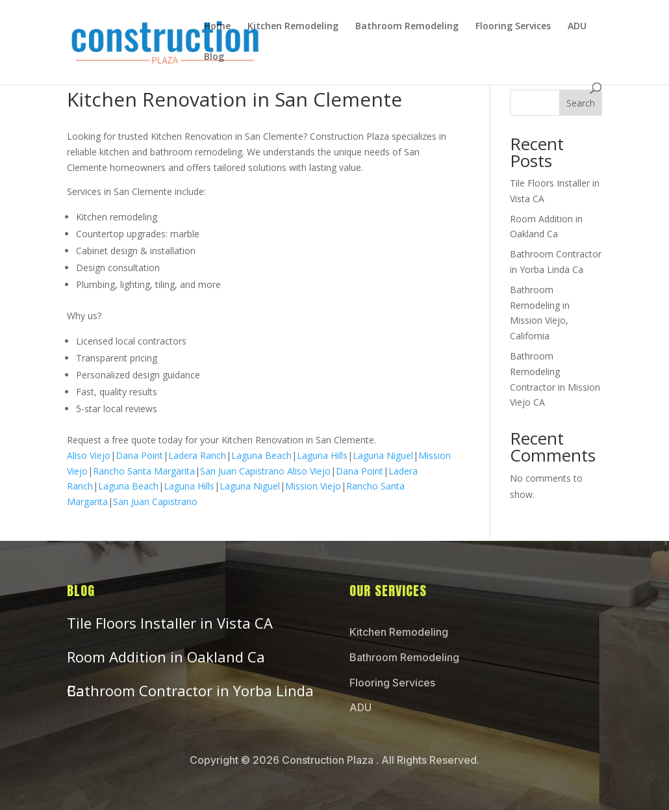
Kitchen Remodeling (292, 26)
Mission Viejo (313, 486)
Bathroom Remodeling (407, 26)
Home (217, 26)
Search (580, 103)
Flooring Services (513, 26)
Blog (214, 57)
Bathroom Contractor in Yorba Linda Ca (190, 690)
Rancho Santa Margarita (144, 471)
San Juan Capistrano (242, 471)
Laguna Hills (322, 455)
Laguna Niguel (383, 455)
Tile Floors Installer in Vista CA (170, 623)
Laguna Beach (261, 455)
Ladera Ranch (197, 455)
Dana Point (139, 455)
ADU (577, 26)
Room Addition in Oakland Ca (166, 656)
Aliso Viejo (88, 455)
